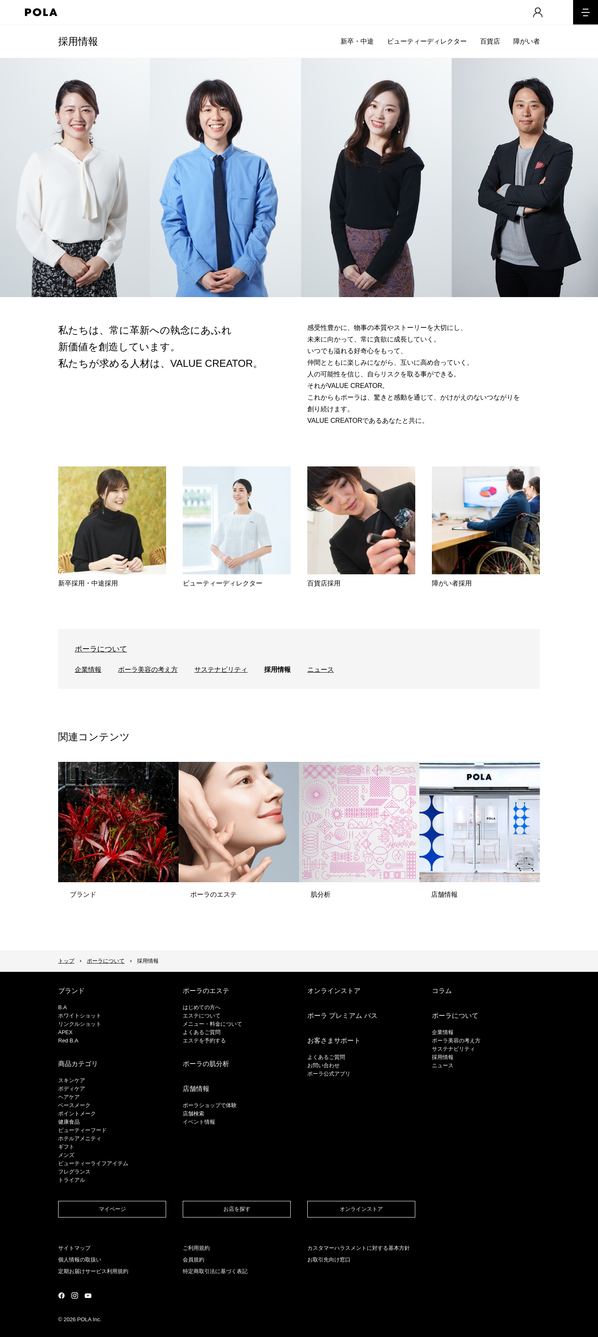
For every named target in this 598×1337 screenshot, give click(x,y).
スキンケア (71, 1080)
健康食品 (69, 1122)
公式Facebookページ (61, 1295)
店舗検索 (193, 1113)
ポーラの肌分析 (206, 1063)
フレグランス (74, 1172)
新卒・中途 (357, 41)
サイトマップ (74, 1248)
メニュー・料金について (212, 1024)
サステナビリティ (221, 669)
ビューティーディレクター (427, 41)
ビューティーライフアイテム (93, 1163)
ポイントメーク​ (77, 1113)
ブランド (71, 990)
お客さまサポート (333, 1040)
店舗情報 (196, 1088)
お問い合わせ (323, 1065)
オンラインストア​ (361, 1209)
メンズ (66, 1155)
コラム (442, 990)
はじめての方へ (202, 1007)
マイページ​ (112, 1209)
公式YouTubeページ (88, 1295)
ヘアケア (69, 1097)
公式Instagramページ (74, 1295)
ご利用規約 (196, 1248)
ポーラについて (101, 649)
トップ (66, 961)
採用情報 (78, 41)
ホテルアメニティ (79, 1138)
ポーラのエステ (206, 990)
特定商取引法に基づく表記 (215, 1271)
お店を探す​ (236, 1209)
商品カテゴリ (78, 1063)
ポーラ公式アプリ (328, 1074)
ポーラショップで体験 (210, 1105)
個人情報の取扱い (79, 1259)
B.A (62, 1007)
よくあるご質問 (202, 1032)
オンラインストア (333, 990)
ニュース (320, 669)
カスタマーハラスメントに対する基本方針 (358, 1248)
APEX (65, 1032)
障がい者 (526, 41)
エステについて (202, 1016)
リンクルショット (79, 1024)
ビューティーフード (82, 1130)
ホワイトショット (79, 1016)
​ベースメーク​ (74, 1105)
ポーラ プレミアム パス (342, 1015)
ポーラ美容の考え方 (148, 669)
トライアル (71, 1180)
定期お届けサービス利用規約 (93, 1271)
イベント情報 (199, 1122)
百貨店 (490, 41)
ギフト (66, 1147)
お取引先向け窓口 (328, 1259)
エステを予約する (204, 1040)
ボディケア (71, 1089)
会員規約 (193, 1259)
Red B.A (68, 1040)
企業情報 (88, 669)
